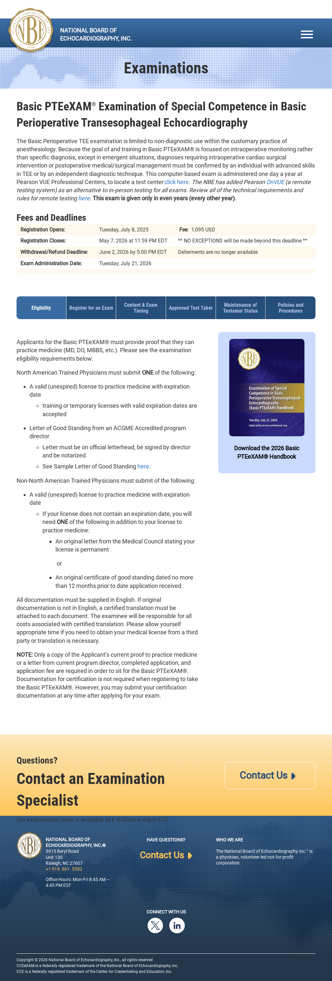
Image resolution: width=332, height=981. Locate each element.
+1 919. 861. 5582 (64, 869)
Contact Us (267, 775)
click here (176, 182)
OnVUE (275, 182)
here (84, 198)
